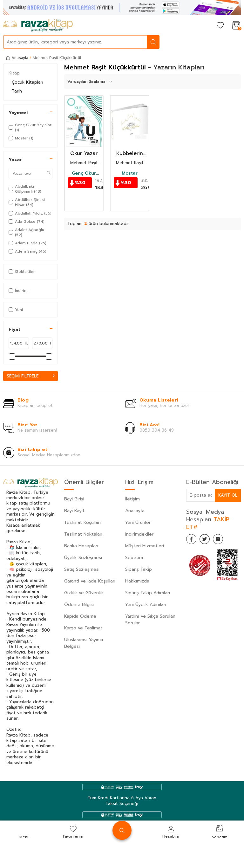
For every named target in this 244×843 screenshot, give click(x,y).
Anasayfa (17, 57)
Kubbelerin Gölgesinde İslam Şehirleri (129, 153)
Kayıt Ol (227, 495)
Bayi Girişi (74, 499)
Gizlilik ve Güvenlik (83, 593)
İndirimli (19, 290)
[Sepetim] (236, 26)
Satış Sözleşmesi (81, 569)
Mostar (130, 173)
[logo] (38, 25)
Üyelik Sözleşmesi (83, 558)
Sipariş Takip (138, 569)
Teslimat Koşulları (82, 522)
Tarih (17, 91)
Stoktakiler (22, 271)
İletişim (132, 499)
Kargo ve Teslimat (83, 628)
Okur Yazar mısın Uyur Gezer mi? (84, 153)
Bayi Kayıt (74, 511)
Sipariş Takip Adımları (147, 593)
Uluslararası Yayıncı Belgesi (83, 643)
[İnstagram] (224, 541)
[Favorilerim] (220, 26)
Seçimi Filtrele (30, 376)
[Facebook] (192, 541)
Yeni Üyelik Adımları (145, 605)
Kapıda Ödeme (80, 616)
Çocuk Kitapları (27, 82)
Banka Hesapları (81, 546)
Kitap (14, 73)
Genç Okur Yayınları (84, 173)
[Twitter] (208, 541)
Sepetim (134, 558)
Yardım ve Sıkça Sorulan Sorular (150, 620)
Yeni (16, 309)
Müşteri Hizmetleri (144, 546)
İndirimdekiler (139, 534)
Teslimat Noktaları (83, 534)
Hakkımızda (137, 581)
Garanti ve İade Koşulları (89, 581)
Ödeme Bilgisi (79, 605)
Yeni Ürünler (138, 522)
